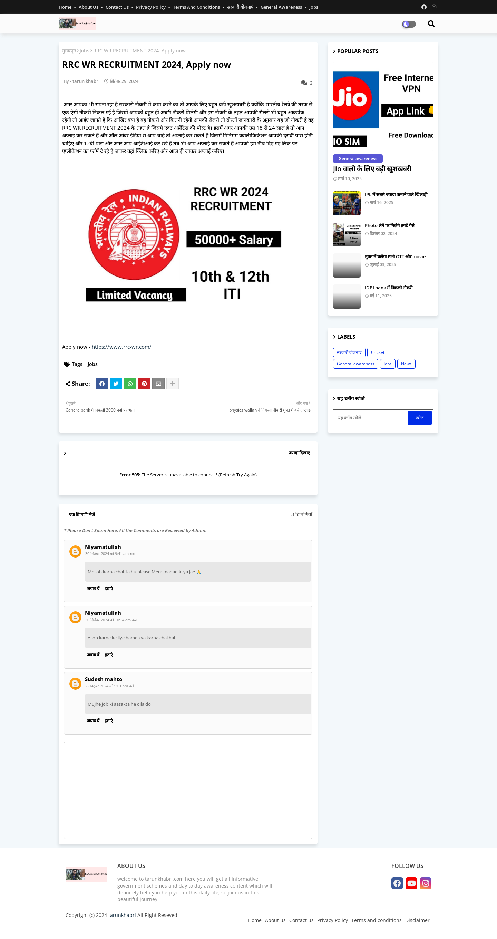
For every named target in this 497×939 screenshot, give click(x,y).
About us (275, 920)
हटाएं (109, 588)
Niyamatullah (103, 547)
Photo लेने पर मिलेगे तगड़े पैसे (390, 225)
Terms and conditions (197, 7)
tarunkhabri (122, 915)
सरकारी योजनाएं (240, 7)
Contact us (118, 7)
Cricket (377, 352)
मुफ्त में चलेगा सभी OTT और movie (395, 256)
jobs (313, 7)
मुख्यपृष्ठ (69, 50)
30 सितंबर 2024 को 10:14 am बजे (111, 619)
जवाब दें (93, 588)
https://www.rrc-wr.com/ (122, 346)
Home (65, 7)
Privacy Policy (151, 7)
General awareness (355, 364)
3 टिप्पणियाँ (301, 514)
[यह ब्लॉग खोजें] (371, 418)
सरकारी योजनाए (349, 352)
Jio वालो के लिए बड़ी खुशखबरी (372, 168)
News (406, 364)
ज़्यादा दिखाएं (299, 452)
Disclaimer (417, 920)
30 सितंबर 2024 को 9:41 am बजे (110, 553)
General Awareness (282, 7)
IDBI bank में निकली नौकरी (388, 287)
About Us (89, 7)
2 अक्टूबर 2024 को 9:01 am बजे (109, 685)
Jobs (84, 50)
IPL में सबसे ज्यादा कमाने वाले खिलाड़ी (396, 194)
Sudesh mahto (103, 679)
